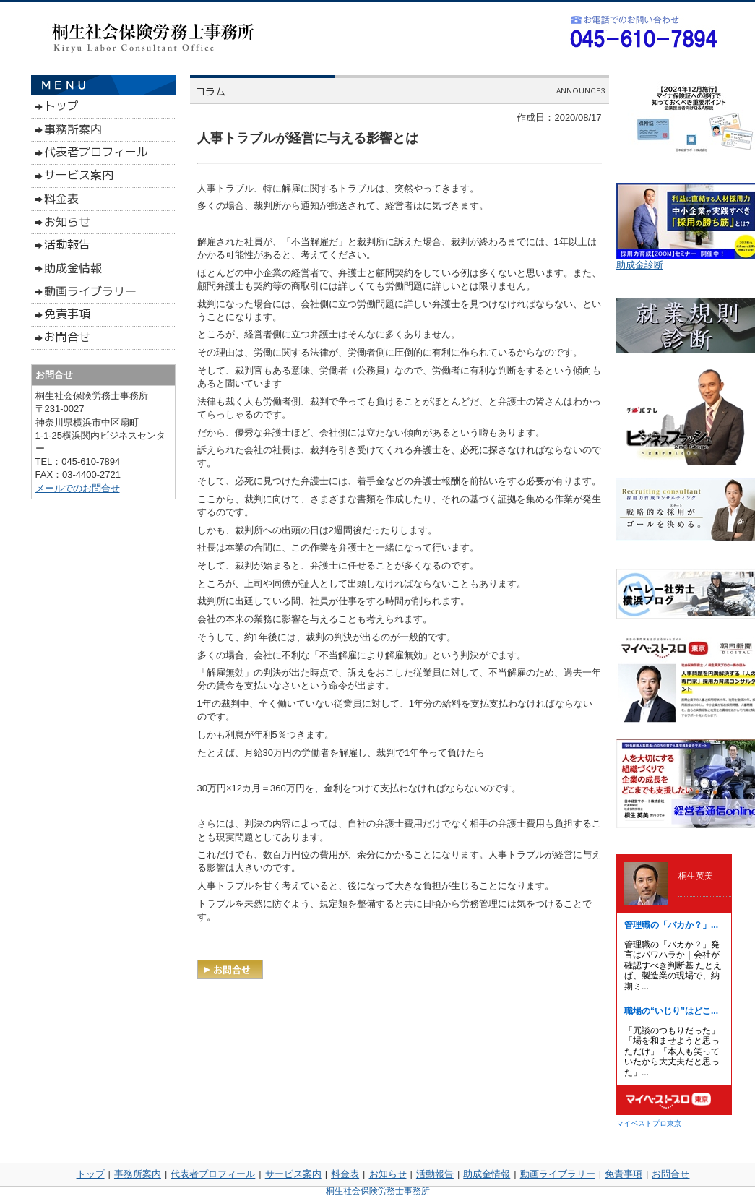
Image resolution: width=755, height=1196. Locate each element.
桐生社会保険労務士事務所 (378, 1191)
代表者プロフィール (213, 1174)
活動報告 (435, 1174)
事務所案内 (137, 1174)
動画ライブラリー (557, 1174)
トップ (91, 1174)
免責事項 (623, 1174)
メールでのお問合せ (77, 488)
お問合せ (670, 1174)
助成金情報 (486, 1174)
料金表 (345, 1174)
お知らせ (388, 1174)
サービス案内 (293, 1174)
